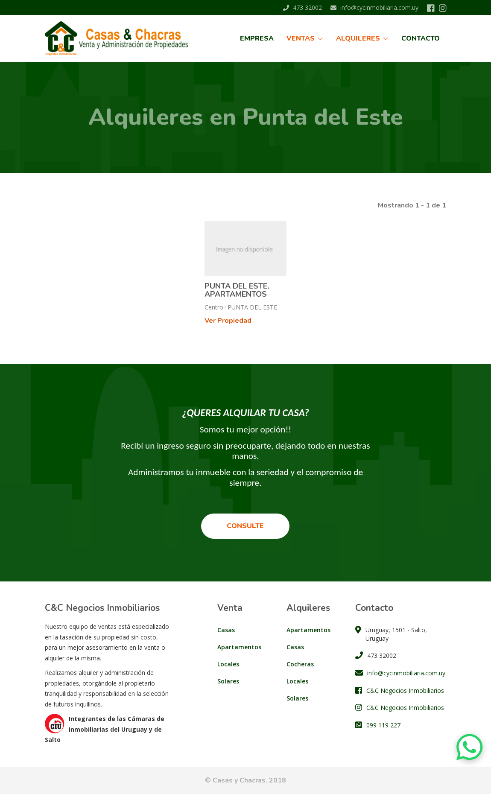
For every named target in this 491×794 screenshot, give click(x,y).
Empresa (257, 38)
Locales (228, 664)
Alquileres (362, 38)
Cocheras (300, 664)
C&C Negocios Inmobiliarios (405, 690)
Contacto (420, 38)
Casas (226, 630)
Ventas (304, 38)
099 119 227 (383, 725)
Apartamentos (239, 647)
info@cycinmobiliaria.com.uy (374, 7)
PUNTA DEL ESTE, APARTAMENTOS (237, 290)
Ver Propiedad (228, 320)
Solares (228, 681)
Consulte (245, 526)
